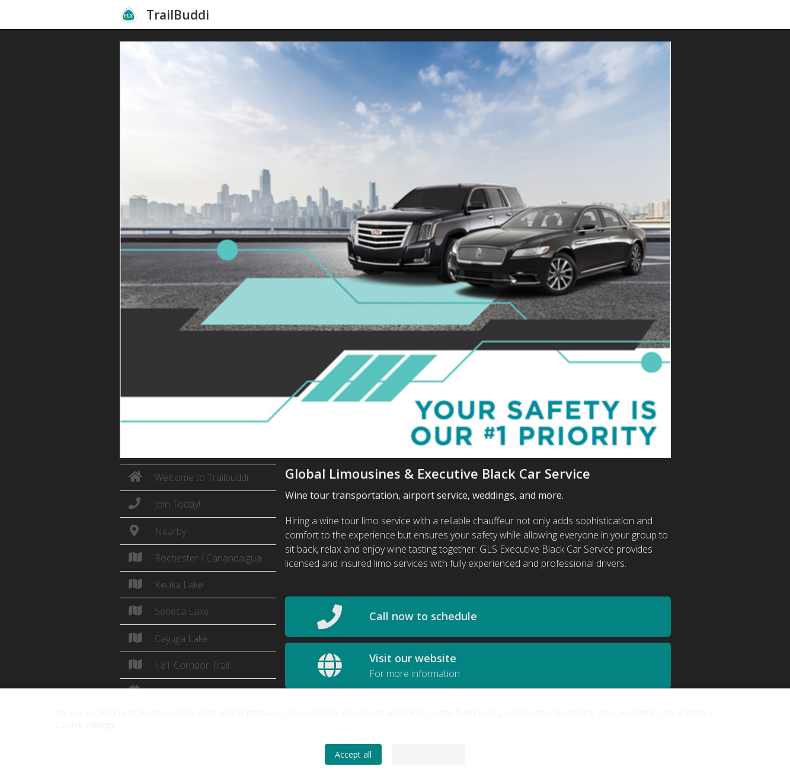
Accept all (353, 754)
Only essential (428, 754)
